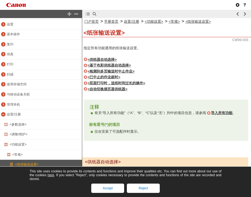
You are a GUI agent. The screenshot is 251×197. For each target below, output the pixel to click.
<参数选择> (18, 124)
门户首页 (91, 21)
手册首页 (111, 21)
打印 (10, 64)
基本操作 (13, 34)
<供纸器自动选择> (102, 59)
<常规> (17, 155)
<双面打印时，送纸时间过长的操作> (116, 83)
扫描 (10, 74)
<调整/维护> (18, 134)
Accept (108, 188)
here (50, 175)
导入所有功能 (221, 113)
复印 (10, 44)
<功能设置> (18, 144)
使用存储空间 (17, 84)
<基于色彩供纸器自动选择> (109, 65)
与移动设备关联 (18, 94)
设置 (10, 24)
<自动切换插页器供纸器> (107, 89)
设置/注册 (14, 114)
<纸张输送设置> (27, 164)
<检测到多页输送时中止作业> (111, 71)
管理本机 (13, 104)
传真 (10, 54)
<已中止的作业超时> (104, 77)
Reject (143, 188)
